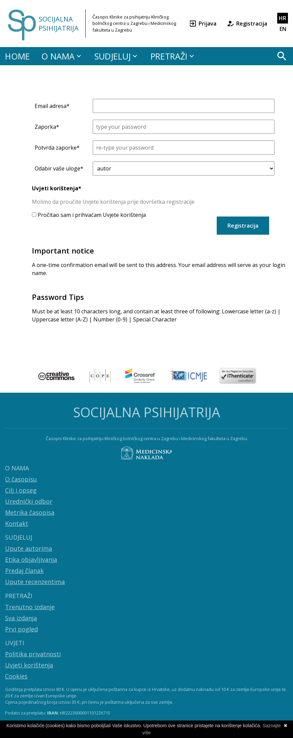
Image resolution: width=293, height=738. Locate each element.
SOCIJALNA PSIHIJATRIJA (59, 23)
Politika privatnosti (33, 654)
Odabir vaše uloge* (59, 168)
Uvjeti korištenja (29, 665)
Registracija (246, 24)
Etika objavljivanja (31, 559)
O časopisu (21, 479)
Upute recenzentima (35, 582)
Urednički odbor (28, 501)
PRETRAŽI (173, 56)
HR (282, 18)
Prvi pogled (21, 629)
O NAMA (62, 56)
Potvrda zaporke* (57, 147)
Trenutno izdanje (30, 607)
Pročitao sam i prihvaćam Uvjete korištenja (89, 215)
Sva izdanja (21, 618)
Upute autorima (28, 548)
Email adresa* (52, 106)
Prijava (202, 24)
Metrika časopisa (29, 512)
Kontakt (16, 523)
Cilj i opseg (21, 490)
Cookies (16, 676)
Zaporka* (47, 126)
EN (283, 29)
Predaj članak (24, 571)
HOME (17, 56)
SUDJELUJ (116, 56)
